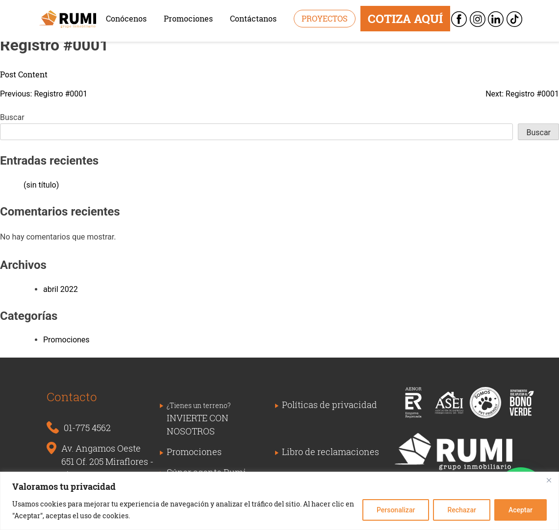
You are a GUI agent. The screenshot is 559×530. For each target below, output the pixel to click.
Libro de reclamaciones (330, 452)
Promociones (188, 18)
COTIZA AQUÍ (405, 18)
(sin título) (41, 185)
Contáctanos (253, 18)
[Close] (549, 480)
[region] (279, 501)
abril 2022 (60, 289)
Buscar (12, 117)
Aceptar (520, 510)
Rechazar (461, 510)
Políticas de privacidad (329, 404)
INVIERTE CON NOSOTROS (198, 419)
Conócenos (126, 18)
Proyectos (325, 18)
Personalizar (396, 510)
